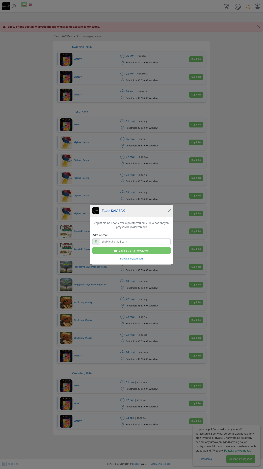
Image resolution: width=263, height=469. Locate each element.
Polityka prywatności (131, 258)
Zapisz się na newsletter (131, 250)
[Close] (169, 210)
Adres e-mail (100, 235)
